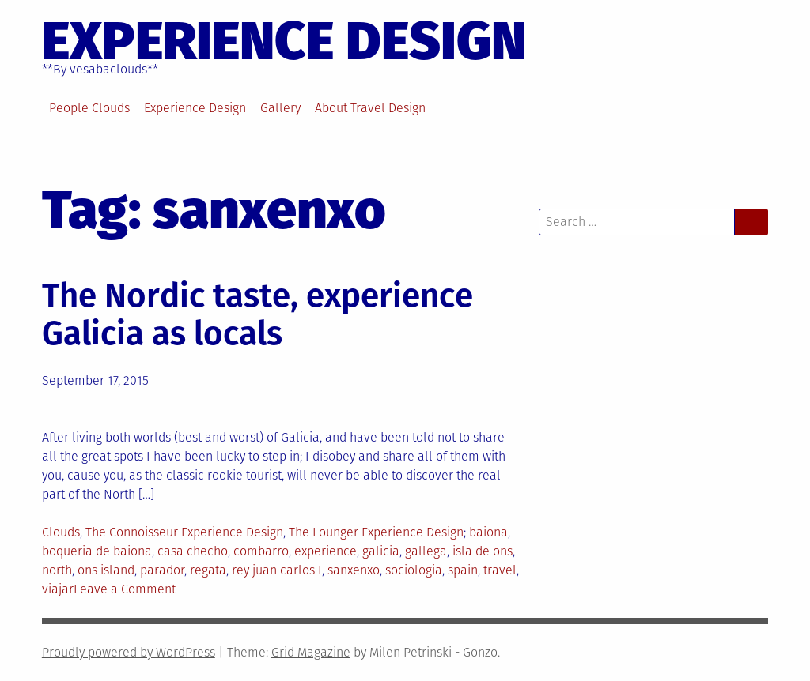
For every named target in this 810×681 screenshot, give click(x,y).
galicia (380, 551)
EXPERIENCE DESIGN (284, 41)
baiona (488, 532)
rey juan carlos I (277, 570)
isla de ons (482, 551)
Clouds (61, 532)
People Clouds (89, 107)
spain (463, 570)
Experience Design (195, 107)
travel (500, 570)
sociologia (413, 570)
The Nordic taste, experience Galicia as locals (257, 314)
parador (162, 570)
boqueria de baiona (97, 551)
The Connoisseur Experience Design (184, 532)
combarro (261, 551)
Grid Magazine (310, 652)
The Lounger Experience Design (376, 532)
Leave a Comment (125, 588)
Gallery (280, 107)
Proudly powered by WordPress (128, 652)
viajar (58, 588)
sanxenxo (353, 570)
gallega (426, 551)
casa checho (192, 551)
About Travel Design (370, 107)
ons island (106, 570)
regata (208, 570)
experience (325, 551)
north (57, 570)
